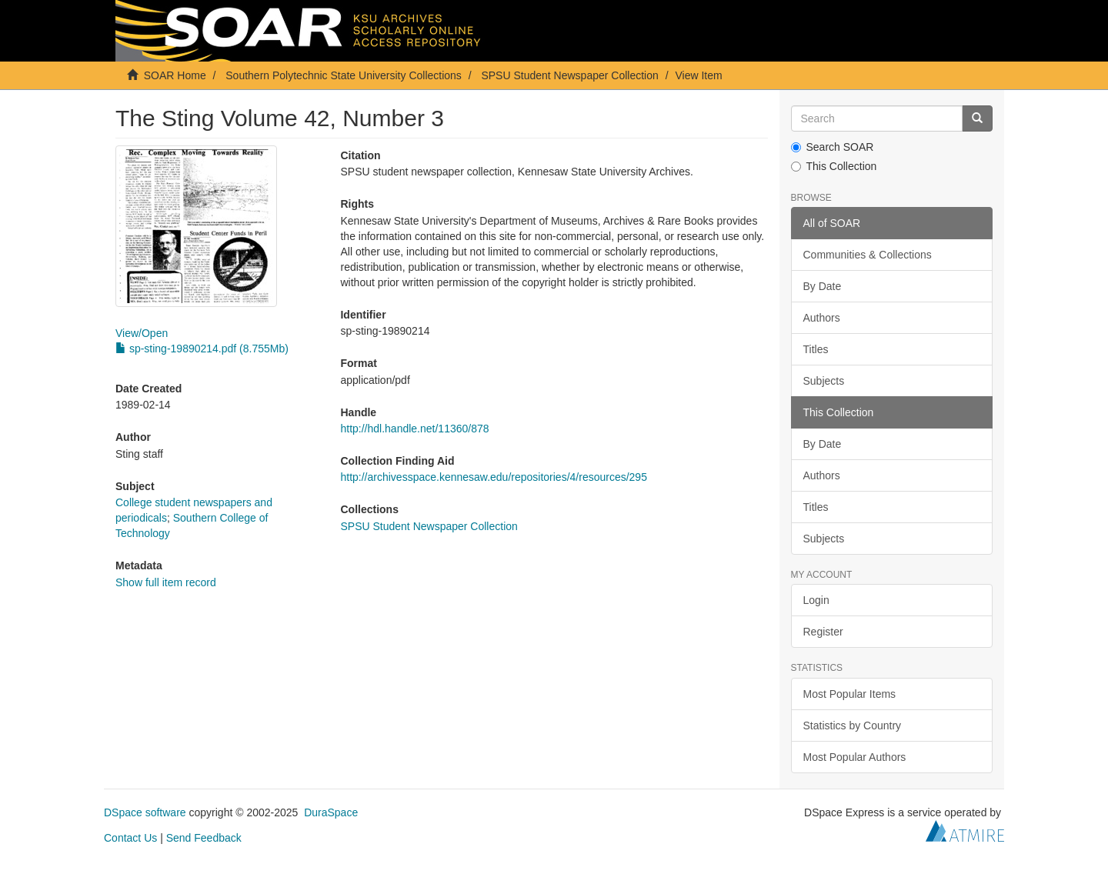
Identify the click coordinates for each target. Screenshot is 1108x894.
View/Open (141, 333)
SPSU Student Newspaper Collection (569, 75)
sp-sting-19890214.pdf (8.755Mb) (202, 348)
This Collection (834, 166)
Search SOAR (832, 147)
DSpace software (145, 812)
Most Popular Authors (854, 757)
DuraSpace (331, 812)
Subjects (824, 381)
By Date (822, 286)
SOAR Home (175, 75)
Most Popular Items (849, 694)
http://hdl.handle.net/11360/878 (414, 428)
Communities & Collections (867, 255)
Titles (816, 349)
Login (816, 600)
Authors (821, 318)
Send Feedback (204, 838)
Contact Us (130, 838)
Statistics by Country (852, 725)
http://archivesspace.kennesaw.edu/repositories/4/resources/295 (493, 477)
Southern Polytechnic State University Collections (343, 75)
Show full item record (165, 582)
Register (823, 631)
